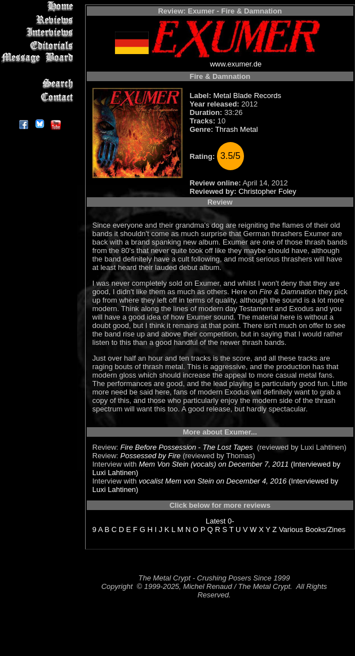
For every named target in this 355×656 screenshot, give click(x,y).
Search (39, 84)
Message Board (39, 58)
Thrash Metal (236, 129)
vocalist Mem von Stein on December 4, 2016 (212, 481)
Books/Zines (325, 529)
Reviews (39, 19)
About (39, 110)
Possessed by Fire (151, 455)
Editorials (39, 45)
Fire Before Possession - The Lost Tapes (188, 447)
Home (39, 6)
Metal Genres (39, 71)
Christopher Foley (267, 191)
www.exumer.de (235, 64)
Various (291, 529)
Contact (39, 97)
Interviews (39, 32)
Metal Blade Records (247, 95)
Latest (215, 521)
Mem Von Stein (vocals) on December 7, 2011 (214, 464)
